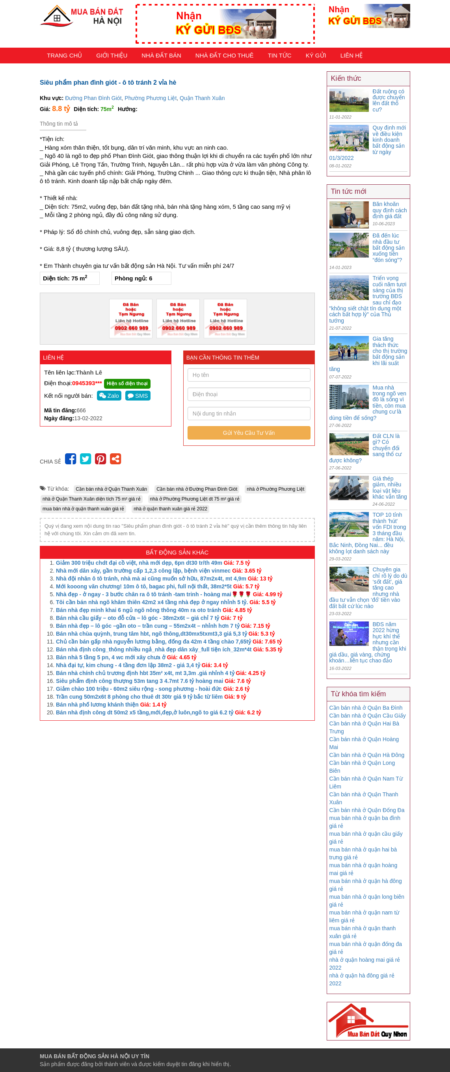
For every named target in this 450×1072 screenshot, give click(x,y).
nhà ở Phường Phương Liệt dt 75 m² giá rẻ (195, 499)
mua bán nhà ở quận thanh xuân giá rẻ (83, 509)
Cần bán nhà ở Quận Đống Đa (367, 810)
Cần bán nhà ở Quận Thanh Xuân (111, 489)
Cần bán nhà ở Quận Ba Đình (366, 708)
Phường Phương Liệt (151, 98)
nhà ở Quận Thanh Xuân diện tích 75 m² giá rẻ (92, 499)
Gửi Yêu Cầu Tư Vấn (249, 433)
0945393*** (87, 383)
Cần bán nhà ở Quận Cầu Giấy (367, 715)
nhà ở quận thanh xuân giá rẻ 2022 (170, 509)
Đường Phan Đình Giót (93, 98)
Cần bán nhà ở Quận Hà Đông (367, 755)
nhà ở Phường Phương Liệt (275, 489)
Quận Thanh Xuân (202, 98)
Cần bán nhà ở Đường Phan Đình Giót (196, 489)
